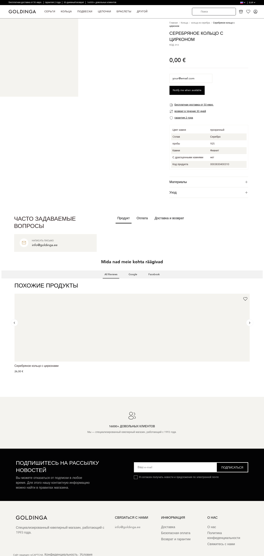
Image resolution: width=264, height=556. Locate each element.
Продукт (123, 218)
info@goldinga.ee (127, 527)
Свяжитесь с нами (221, 544)
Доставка (168, 527)
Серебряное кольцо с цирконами (37, 366)
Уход (208, 192)
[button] (3, 282)
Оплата (142, 218)
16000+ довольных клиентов (101, 2)
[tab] (208, 182)
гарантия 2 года (53, 2)
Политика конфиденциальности (223, 535)
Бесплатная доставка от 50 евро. (25, 2)
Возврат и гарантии (176, 539)
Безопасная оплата (175, 533)
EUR (252, 2)
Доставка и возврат (169, 218)
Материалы (208, 182)
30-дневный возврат (74, 2)
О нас (211, 527)
